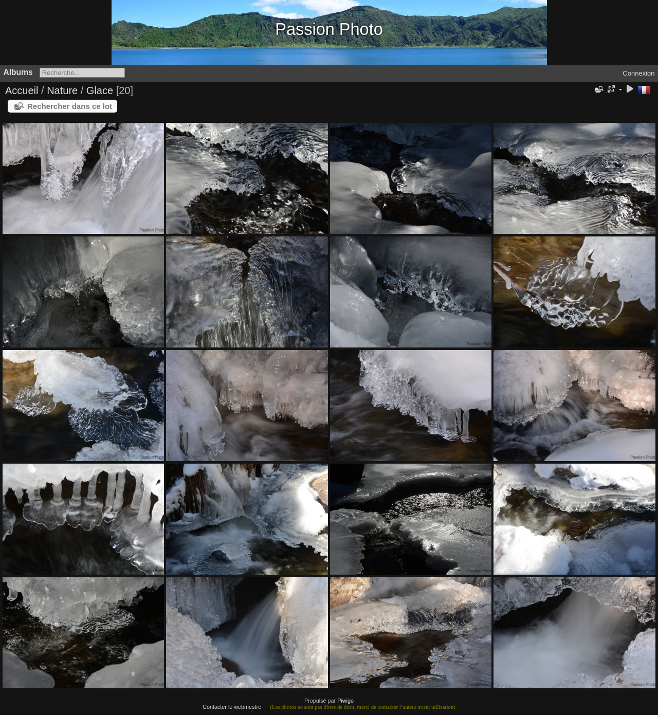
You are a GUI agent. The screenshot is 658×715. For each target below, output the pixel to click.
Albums (18, 72)
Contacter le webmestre (232, 707)
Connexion (638, 73)
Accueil (21, 90)
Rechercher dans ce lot (69, 106)
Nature (62, 90)
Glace (99, 90)
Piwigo (345, 701)
